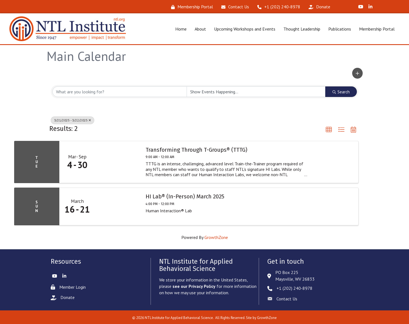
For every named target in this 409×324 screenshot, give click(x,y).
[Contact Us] (234, 7)
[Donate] (318, 7)
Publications (337, 28)
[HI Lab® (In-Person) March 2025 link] (117, 205)
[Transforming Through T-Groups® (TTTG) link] (117, 160)
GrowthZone (216, 236)
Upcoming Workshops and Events (242, 28)
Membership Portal (375, 28)
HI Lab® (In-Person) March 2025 (185, 196)
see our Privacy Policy (193, 285)
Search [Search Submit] (341, 91)
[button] (357, 72)
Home (179, 28)
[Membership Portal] (190, 7)
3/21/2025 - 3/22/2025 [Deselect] (72, 119)
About (198, 28)
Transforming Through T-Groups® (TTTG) (196, 149)
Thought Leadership (299, 28)
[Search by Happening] (256, 91)
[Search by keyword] (119, 91)
